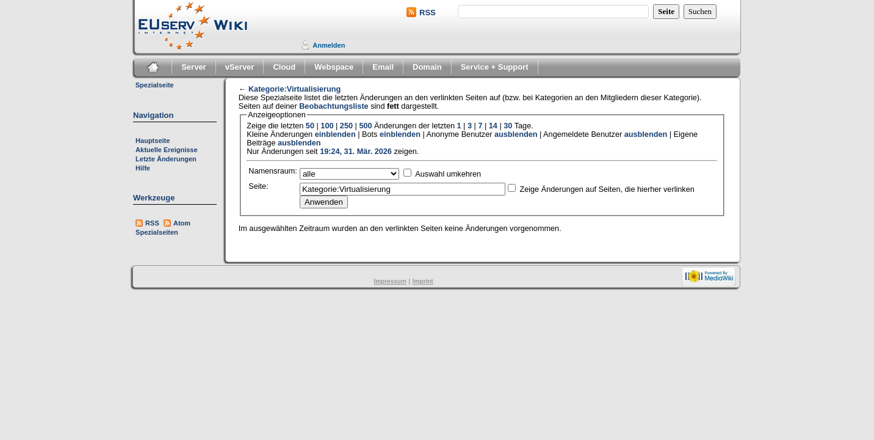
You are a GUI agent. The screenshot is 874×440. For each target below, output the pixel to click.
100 (326, 126)
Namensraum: (272, 171)
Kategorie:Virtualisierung (294, 89)
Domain (427, 67)
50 (310, 126)
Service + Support (495, 67)
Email (383, 67)
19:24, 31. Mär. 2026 (356, 151)
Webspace (333, 67)
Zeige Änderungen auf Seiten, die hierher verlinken (606, 189)
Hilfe (142, 168)
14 (493, 126)
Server (193, 67)
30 (508, 126)
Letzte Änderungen (166, 159)
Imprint (423, 281)
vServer (240, 67)
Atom (181, 223)
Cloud (284, 67)
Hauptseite (152, 140)
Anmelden (328, 45)
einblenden (335, 134)
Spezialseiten (156, 232)
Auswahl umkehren (448, 174)
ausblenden (516, 134)
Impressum (390, 281)
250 (346, 126)
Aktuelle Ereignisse (166, 149)
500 (365, 126)
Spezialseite (154, 85)
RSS (427, 12)
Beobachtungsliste (334, 106)
